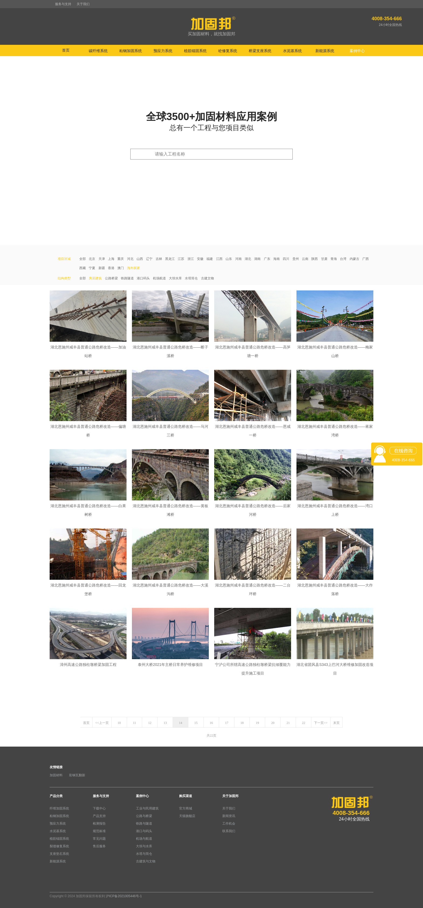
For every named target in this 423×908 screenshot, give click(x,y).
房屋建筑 (95, 278)
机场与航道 (144, 839)
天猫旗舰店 (187, 816)
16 (211, 723)
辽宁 (149, 259)
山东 (229, 259)
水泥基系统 (58, 831)
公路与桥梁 (144, 816)
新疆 (101, 268)
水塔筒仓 (191, 278)
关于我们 (83, 4)
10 (119, 723)
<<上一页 (102, 723)
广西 (365, 259)
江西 (219, 259)
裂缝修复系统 (59, 846)
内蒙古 (354, 259)
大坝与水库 (144, 846)
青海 (333, 259)
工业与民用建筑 (147, 808)
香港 (111, 268)
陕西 (314, 259)
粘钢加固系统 (59, 816)
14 (180, 723)
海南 (276, 259)
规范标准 (99, 831)
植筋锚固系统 (59, 839)
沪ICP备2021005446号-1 (124, 896)
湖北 (248, 259)
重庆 (120, 259)
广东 (267, 259)
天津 (101, 259)
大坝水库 (175, 278)
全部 (82, 259)
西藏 (82, 268)
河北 (130, 259)
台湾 (343, 259)
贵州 (295, 259)
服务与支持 (63, 4)
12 (149, 723)
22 (303, 723)
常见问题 (99, 839)
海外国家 (133, 268)
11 (134, 723)
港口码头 (143, 278)
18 (242, 723)
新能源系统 (58, 861)
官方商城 (185, 808)
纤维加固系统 (59, 808)
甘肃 (324, 259)
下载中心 (99, 808)
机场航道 (159, 278)
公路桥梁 (111, 278)
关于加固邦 (230, 796)
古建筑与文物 (145, 861)
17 (226, 723)
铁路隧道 (127, 278)
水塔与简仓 (144, 854)
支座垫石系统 (59, 854)
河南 (238, 259)
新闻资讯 (228, 816)
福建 (209, 259)
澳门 (120, 268)
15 (195, 723)
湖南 (257, 259)
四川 (286, 259)
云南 (305, 259)
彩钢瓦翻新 (77, 775)
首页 (66, 50)
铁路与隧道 (144, 823)
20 (272, 723)
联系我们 (228, 831)
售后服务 (99, 846)
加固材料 (56, 775)
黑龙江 (170, 259)
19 (257, 723)
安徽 (200, 259)
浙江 (190, 259)
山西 (140, 259)
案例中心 (142, 796)
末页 (336, 723)
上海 (111, 259)
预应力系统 (58, 823)
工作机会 (228, 823)
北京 (92, 259)
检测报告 (99, 823)
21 (288, 723)
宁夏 (92, 268)
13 (165, 723)
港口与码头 (144, 831)
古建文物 (207, 278)
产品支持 (99, 816)
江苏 (181, 259)
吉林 (159, 259)
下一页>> (321, 723)
